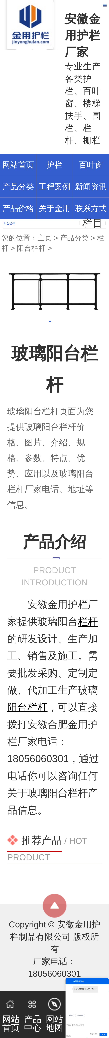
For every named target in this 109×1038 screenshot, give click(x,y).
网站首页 (11, 1015)
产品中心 (32, 1015)
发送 (103, 1035)
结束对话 (93, 1034)
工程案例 (54, 186)
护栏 (54, 164)
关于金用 (54, 208)
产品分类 (74, 238)
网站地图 (54, 1015)
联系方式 (91, 208)
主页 (44, 238)
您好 (71, 1016)
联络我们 (80, 1016)
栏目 (92, 223)
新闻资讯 (91, 186)
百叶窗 (91, 164)
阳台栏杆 (31, 248)
